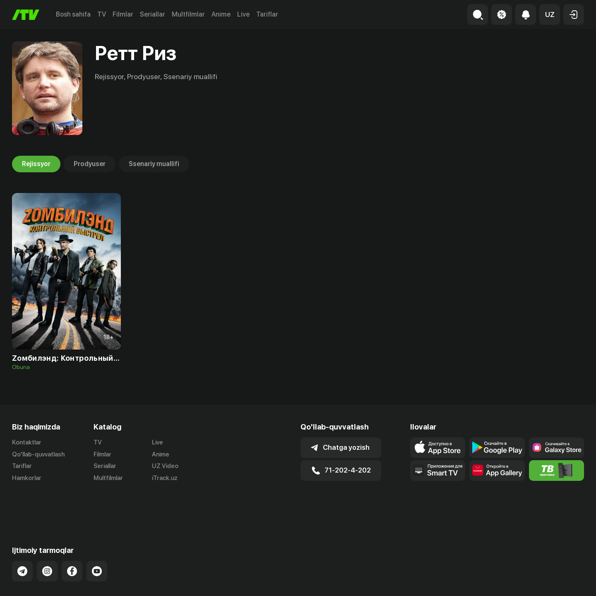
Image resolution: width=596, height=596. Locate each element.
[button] (549, 14)
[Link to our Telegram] (22, 538)
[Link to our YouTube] (97, 538)
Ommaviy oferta (503, 580)
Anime (221, 14)
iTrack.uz (165, 478)
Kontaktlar (26, 442)
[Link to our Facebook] (72, 538)
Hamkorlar (26, 478)
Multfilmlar (188, 14)
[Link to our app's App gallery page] (496, 470)
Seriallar (152, 14)
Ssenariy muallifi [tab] (154, 164)
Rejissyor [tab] (36, 164)
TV (101, 14)
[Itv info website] (556, 470)
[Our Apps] (437, 470)
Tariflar (267, 14)
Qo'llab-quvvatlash (38, 454)
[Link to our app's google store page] (496, 447)
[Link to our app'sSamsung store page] (556, 447)
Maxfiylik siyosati (560, 580)
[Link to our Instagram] (47, 538)
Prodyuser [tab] (89, 164)
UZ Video (165, 466)
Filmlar (123, 14)
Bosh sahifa (73, 14)
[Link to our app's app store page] (437, 447)
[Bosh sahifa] (25, 15)
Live (243, 14)
